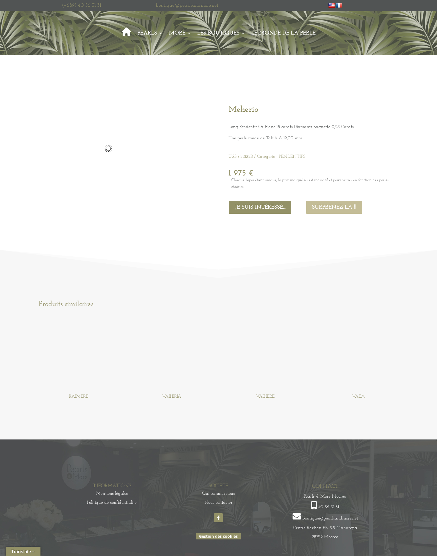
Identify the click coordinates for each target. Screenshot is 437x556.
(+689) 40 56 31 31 (81, 5)
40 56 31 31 (328, 507)
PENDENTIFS (292, 156)
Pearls (147, 33)
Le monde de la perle (283, 33)
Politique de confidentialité (112, 502)
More (177, 33)
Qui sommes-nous (218, 493)
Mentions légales (112, 493)
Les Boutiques (218, 33)
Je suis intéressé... (260, 207)
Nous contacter (218, 502)
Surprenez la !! (334, 207)
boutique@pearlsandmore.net (187, 5)
